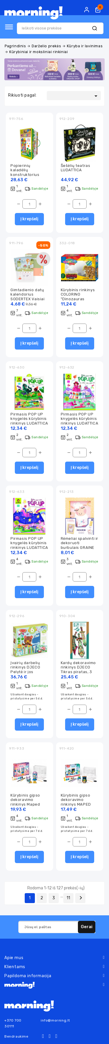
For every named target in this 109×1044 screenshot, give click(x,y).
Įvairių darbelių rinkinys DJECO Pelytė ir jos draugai (25, 669)
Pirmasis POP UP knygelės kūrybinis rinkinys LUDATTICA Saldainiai (80, 421)
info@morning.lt (55, 1020)
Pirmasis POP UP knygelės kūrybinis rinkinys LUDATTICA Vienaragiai (29, 545)
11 (68, 897)
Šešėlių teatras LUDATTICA (75, 167)
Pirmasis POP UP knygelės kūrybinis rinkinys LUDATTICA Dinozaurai (29, 421)
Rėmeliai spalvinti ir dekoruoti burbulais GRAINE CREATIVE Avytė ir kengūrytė (80, 547)
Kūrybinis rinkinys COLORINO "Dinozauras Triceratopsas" (78, 296)
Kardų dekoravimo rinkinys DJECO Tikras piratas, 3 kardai (78, 669)
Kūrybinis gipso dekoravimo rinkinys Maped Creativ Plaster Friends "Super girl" (29, 804)
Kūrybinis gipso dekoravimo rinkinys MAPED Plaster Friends (76, 802)
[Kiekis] (29, 204)
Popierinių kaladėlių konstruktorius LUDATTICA (24, 172)
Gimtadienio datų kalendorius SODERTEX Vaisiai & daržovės (27, 296)
